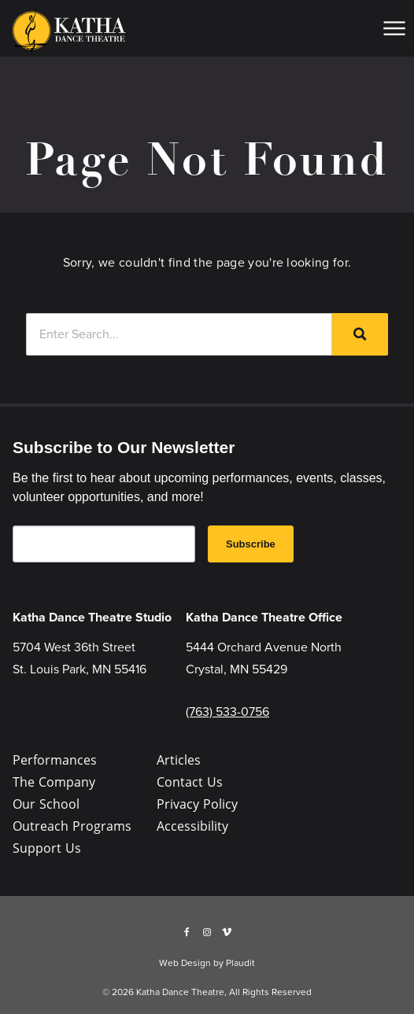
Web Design (185, 963)
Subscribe (250, 544)
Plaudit (240, 963)
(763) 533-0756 (227, 711)
